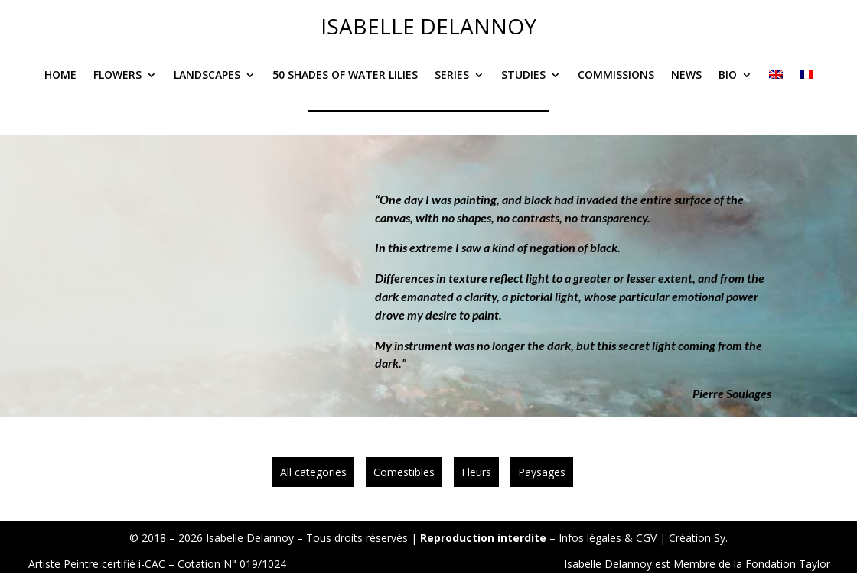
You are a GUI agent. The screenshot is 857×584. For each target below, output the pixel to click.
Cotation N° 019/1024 (232, 563)
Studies (523, 76)
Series (452, 76)
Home (60, 76)
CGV (646, 537)
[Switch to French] (806, 86)
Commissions (616, 76)
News (686, 76)
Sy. (721, 537)
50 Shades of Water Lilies (345, 76)
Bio (728, 76)
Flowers (117, 76)
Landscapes (207, 76)
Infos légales (590, 537)
